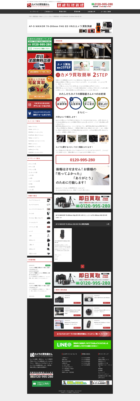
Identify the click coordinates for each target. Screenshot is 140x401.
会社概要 (100, 370)
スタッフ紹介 (101, 357)
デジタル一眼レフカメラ (39, 218)
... (29, 280)
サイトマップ (101, 372)
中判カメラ (39, 240)
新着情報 (100, 368)
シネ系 (30, 178)
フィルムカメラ (39, 222)
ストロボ (39, 213)
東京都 (56, 259)
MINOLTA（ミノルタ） (34, 146)
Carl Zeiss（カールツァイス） (36, 141)
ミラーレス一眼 (39, 227)
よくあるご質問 (65, 365)
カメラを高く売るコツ (67, 366)
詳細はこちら (77, 302)
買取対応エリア (102, 361)
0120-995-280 (82, 160)
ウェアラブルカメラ (39, 200)
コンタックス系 (32, 172)
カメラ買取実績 (65, 370)
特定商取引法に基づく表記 (104, 376)
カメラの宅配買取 (85, 359)
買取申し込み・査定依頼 (68, 372)
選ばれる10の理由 (66, 361)
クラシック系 (32, 169)
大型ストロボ (39, 253)
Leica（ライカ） (33, 126)
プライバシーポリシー (103, 374)
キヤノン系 (31, 166)
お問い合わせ (101, 377)
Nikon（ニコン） (58, 254)
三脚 (39, 236)
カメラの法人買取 (85, 363)
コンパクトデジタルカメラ (39, 209)
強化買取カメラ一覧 (103, 363)
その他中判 (31, 187)
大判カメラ (39, 249)
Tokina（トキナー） (34, 138)
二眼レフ (39, 244)
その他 (30, 184)
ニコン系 (56, 256)
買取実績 (35, 16)
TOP (30, 16)
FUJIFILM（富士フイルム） (36, 135)
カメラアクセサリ (39, 204)
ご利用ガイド (65, 357)
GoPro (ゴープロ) (33, 149)
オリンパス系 (32, 164)
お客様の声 (64, 363)
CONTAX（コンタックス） (36, 152)
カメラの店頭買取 (85, 361)
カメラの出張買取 (85, 357)
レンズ (56, 257)
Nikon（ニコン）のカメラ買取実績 (49, 16)
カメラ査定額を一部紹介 (68, 368)
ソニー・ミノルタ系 (34, 181)
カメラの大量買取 (85, 365)
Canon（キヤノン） (34, 129)
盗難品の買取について (103, 359)
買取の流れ (64, 359)
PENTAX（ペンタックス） (35, 132)
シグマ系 (30, 175)
